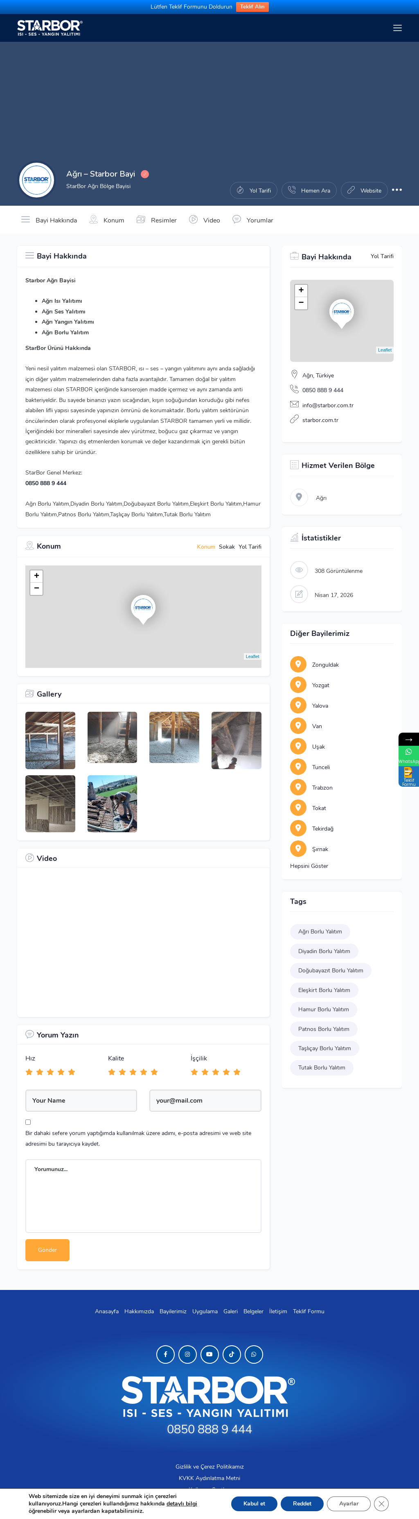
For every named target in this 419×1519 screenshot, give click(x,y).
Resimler (157, 219)
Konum (106, 219)
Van (306, 726)
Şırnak (309, 849)
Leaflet (252, 656)
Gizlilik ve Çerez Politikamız (210, 1467)
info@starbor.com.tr (328, 405)
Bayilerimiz (173, 1311)
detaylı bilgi (182, 1504)
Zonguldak (314, 665)
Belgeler (253, 1311)
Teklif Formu (308, 1311)
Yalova (309, 706)
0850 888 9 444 (45, 483)
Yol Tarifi (382, 256)
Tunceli (310, 767)
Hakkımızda (139, 1311)
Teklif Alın (252, 7)
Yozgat (309, 685)
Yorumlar (252, 219)
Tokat (308, 808)
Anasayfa (107, 1311)
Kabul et (254, 1504)
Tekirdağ (311, 829)
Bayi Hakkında (49, 219)
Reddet (302, 1504)
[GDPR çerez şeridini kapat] (381, 1503)
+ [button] (36, 576)
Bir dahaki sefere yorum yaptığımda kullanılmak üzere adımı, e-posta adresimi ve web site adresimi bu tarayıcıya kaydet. (138, 1138)
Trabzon (311, 788)
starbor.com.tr (320, 420)
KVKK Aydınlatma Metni (209, 1478)
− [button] (36, 589)
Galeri (230, 1311)
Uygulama (205, 1311)
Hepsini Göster (309, 866)
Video (204, 219)
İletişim (278, 1311)
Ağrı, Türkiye (318, 375)
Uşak (307, 747)
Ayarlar (348, 1504)
